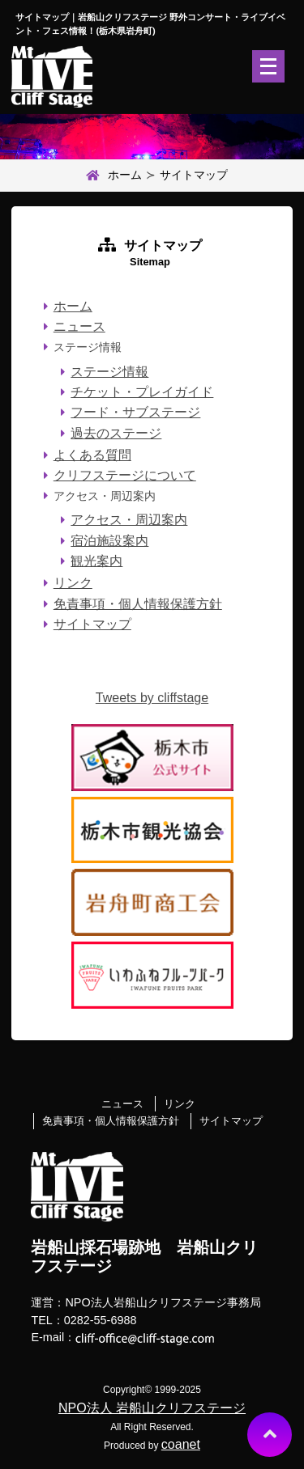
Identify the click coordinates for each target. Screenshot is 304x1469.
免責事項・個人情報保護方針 (138, 604)
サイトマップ (92, 624)
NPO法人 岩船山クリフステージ (152, 1408)
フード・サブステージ (135, 412)
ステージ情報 (109, 372)
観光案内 (96, 561)
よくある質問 (92, 455)
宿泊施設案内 (109, 541)
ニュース (79, 326)
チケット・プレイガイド (142, 392)
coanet (180, 1444)
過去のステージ (116, 433)
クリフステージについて (125, 475)
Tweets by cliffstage (152, 698)
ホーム (112, 175)
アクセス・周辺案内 (129, 520)
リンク (73, 583)
